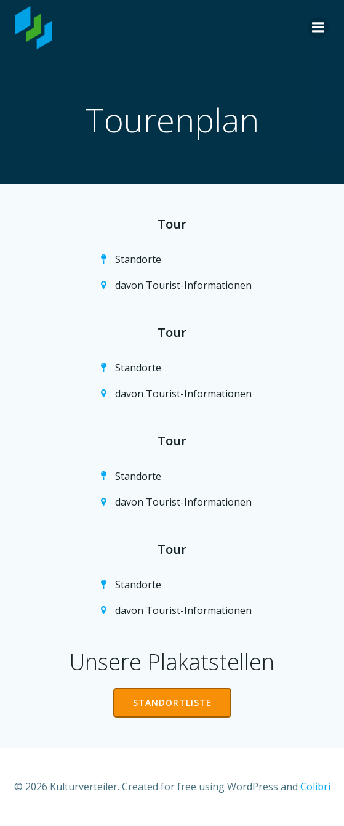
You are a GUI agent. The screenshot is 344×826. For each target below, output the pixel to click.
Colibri (315, 786)
